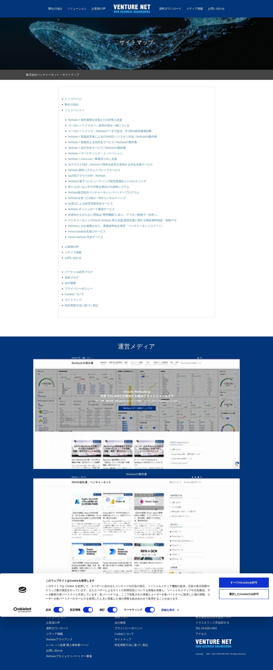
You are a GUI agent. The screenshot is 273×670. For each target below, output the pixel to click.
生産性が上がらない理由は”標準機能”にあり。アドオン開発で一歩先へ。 (114, 214)
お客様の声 (99, 8)
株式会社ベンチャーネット (132, 9)
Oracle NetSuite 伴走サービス (85, 237)
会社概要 (70, 283)
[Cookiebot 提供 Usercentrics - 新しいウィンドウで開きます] (22, 663)
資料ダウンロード (170, 8)
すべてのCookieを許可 (243, 635)
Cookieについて (74, 294)
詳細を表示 (168, 663)
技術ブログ (72, 277)
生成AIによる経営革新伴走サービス (90, 203)
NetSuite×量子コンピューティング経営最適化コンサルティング (107, 181)
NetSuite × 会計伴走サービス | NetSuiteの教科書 (97, 147)
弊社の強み (55, 8)
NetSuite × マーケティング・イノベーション (95, 153)
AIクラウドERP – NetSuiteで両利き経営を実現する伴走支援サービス (110, 164)
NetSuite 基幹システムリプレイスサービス (94, 170)
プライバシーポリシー (79, 288)
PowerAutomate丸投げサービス (87, 231)
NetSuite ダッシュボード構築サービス (91, 209)
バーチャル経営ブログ (79, 271)
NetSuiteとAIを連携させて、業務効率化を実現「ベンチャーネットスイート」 (116, 225)
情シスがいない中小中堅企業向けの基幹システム (98, 186)
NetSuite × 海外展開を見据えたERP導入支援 (95, 119)
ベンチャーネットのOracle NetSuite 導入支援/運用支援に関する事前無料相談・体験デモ (122, 220)
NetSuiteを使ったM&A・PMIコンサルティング (97, 197)
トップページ (73, 98)
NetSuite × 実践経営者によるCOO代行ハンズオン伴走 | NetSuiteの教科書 (112, 136)
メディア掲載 (194, 8)
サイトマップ (73, 299)
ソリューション (77, 8)
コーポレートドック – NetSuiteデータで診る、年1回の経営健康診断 (110, 131)
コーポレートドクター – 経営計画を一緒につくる (98, 125)
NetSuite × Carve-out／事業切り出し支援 (92, 158)
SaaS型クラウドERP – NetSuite (86, 175)
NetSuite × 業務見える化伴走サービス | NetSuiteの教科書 (102, 142)
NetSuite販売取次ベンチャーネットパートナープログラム (103, 192)
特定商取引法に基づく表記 (81, 305)
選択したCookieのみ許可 (244, 647)
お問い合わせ (216, 8)
